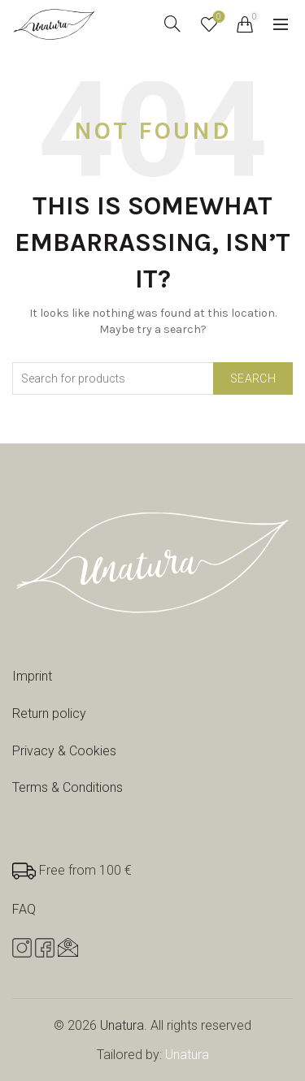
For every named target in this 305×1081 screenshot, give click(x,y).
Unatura (122, 1025)
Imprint (32, 676)
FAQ (24, 909)
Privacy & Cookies (64, 751)
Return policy (49, 713)
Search (253, 378)
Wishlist (217, 17)
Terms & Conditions (67, 787)
